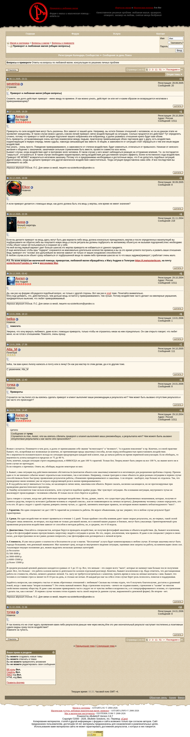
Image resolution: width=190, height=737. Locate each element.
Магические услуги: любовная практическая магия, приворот (80, 710)
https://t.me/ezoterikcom (147, 260)
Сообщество (94, 55)
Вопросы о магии (40, 43)
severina (13, 84)
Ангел (20, 116)
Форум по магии (123, 7)
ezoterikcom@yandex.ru (19, 263)
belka (11, 319)
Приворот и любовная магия (64, 8)
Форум (75, 34)
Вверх (181, 697)
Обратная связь (158, 697)
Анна (21, 222)
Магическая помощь (143, 7)
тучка (11, 385)
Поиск (128, 55)
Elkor (26, 187)
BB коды (11, 669)
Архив (172, 697)
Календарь (79, 55)
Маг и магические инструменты (79, 713)
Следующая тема (105, 646)
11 (156, 69)
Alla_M (12, 349)
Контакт (160, 34)
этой (109, 293)
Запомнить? (175, 43)
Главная (30, 34)
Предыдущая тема (85, 646)
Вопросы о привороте (63, 43)
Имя (162, 38)
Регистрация (65, 55)
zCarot (124, 718)
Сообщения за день (113, 55)
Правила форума (15, 682)
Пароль (164, 46)
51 (160, 69)
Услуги (116, 34)
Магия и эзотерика (19, 43)
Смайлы (11, 672)
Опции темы (173, 74)
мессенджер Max (49, 263)
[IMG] (9, 674)
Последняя (172, 69)
